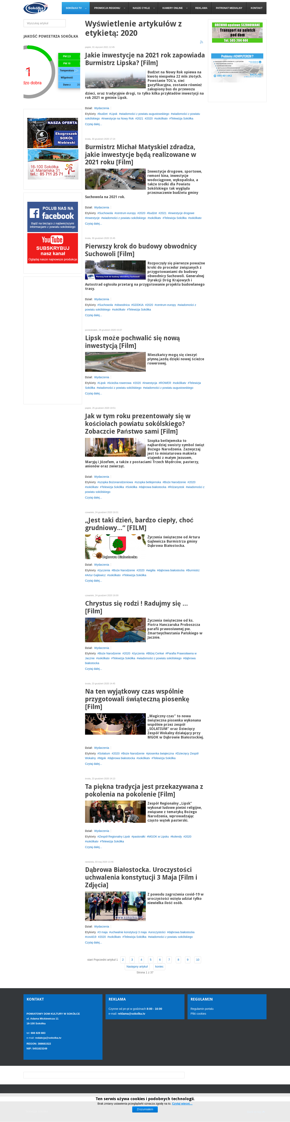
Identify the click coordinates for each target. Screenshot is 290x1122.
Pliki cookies (198, 1013)
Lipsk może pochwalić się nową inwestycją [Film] (132, 342)
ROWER (165, 383)
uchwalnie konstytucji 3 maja (129, 932)
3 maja (103, 932)
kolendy (177, 836)
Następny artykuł (137, 966)
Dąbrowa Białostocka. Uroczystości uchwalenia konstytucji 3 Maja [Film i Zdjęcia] (141, 877)
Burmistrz (193, 570)
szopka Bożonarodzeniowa (116, 482)
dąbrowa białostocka (153, 487)
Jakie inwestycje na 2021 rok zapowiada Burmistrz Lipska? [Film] (145, 59)
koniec (159, 966)
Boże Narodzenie (175, 482)
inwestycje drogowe (182, 213)
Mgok (102, 758)
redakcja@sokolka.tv (48, 1037)
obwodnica (123, 304)
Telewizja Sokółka (182, 118)
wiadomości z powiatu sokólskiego (124, 218)
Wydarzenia (101, 108)
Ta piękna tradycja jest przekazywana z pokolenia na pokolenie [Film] (144, 790)
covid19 (91, 936)
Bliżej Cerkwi (156, 653)
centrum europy (126, 213)
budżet (103, 113)
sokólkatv (162, 118)
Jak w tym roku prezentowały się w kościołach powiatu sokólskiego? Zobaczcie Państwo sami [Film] (137, 423)
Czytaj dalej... (93, 124)
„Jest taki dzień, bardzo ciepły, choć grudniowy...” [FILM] (139, 524)
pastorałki (139, 836)
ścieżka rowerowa (120, 383)
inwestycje (93, 218)
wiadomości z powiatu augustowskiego (144, 113)
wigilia (151, 570)
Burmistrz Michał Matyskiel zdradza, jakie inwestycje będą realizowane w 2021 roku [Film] (140, 154)
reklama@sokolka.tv (131, 1013)
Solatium (104, 753)
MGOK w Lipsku (158, 836)
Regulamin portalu (202, 1008)
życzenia (104, 570)
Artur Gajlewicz (96, 575)
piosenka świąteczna (161, 753)
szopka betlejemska (148, 482)
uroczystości (157, 932)
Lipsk (114, 113)
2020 (149, 118)
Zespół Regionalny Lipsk (114, 836)
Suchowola (106, 213)
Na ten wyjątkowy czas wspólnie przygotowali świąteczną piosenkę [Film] (137, 699)
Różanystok (177, 487)
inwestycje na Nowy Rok (118, 118)
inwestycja (150, 383)
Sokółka (132, 487)
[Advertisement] (53, 340)
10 (197, 959)
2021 (140, 118)
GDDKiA (138, 304)
